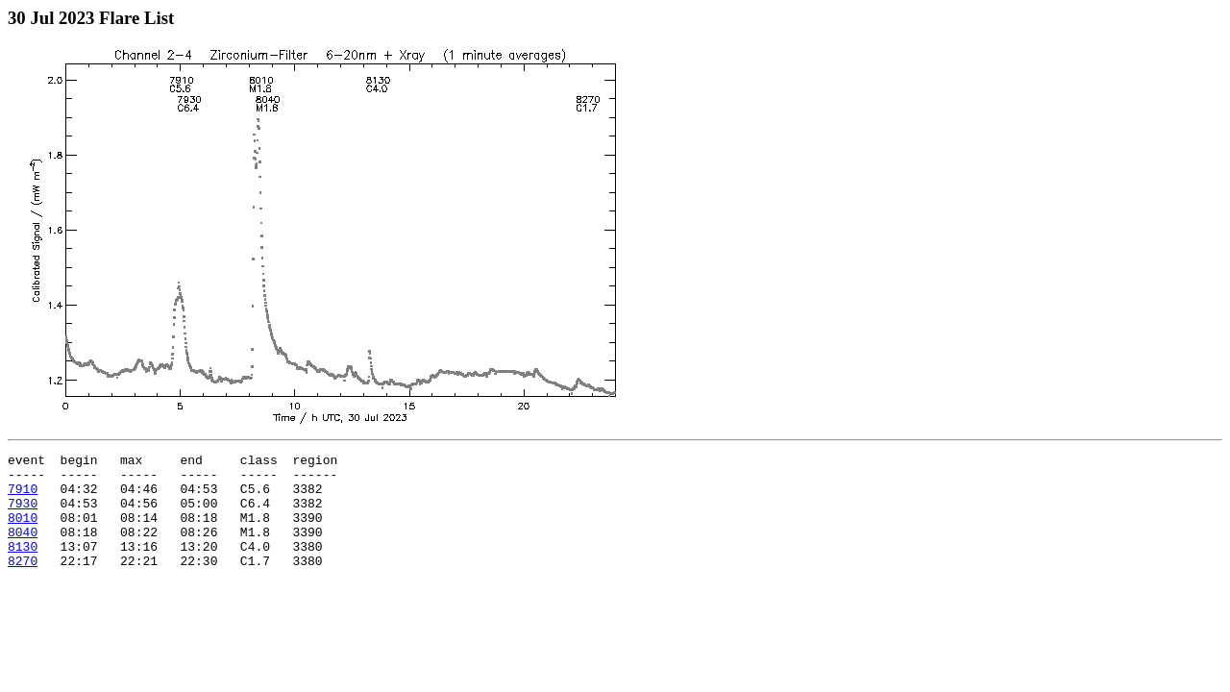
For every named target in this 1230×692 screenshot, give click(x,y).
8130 (22, 566)
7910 (22, 497)
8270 (22, 583)
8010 (22, 531)
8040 (22, 548)
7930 (22, 514)
